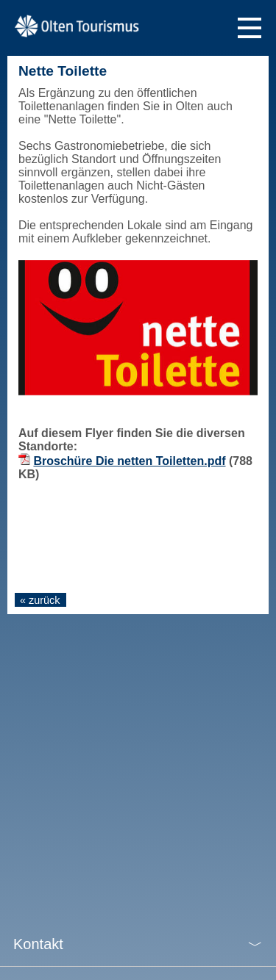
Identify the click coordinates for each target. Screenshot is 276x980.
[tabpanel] (138, 327)
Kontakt (38, 944)
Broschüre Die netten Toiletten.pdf (129, 461)
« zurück (40, 600)
